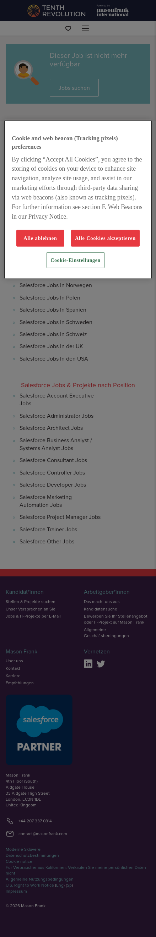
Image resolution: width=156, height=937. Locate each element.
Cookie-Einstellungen (75, 260)
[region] (78, 199)
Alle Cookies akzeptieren (105, 238)
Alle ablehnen (40, 238)
